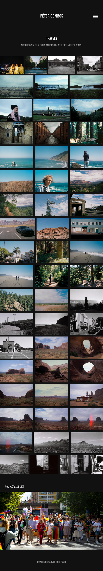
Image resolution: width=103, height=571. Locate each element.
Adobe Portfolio (57, 561)
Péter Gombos (51, 16)
